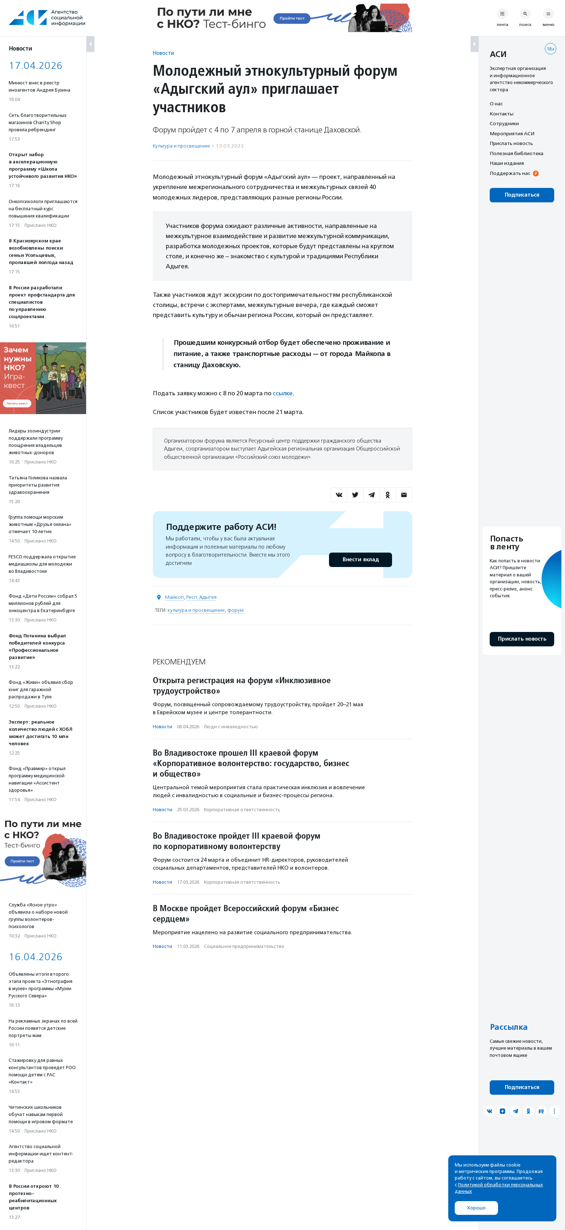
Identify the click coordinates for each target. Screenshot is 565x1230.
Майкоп (174, 597)
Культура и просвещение (181, 146)
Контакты (501, 114)
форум (235, 610)
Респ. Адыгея (201, 597)
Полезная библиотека (516, 153)
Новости (163, 53)
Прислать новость (511, 143)
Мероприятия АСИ (512, 133)
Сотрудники (504, 123)
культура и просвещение (196, 610)
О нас (496, 103)
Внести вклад (360, 559)
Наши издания (507, 163)
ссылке (283, 393)
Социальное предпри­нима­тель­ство (244, 946)
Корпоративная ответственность (242, 809)
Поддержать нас (510, 173)
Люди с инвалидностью (231, 726)
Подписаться (521, 195)
